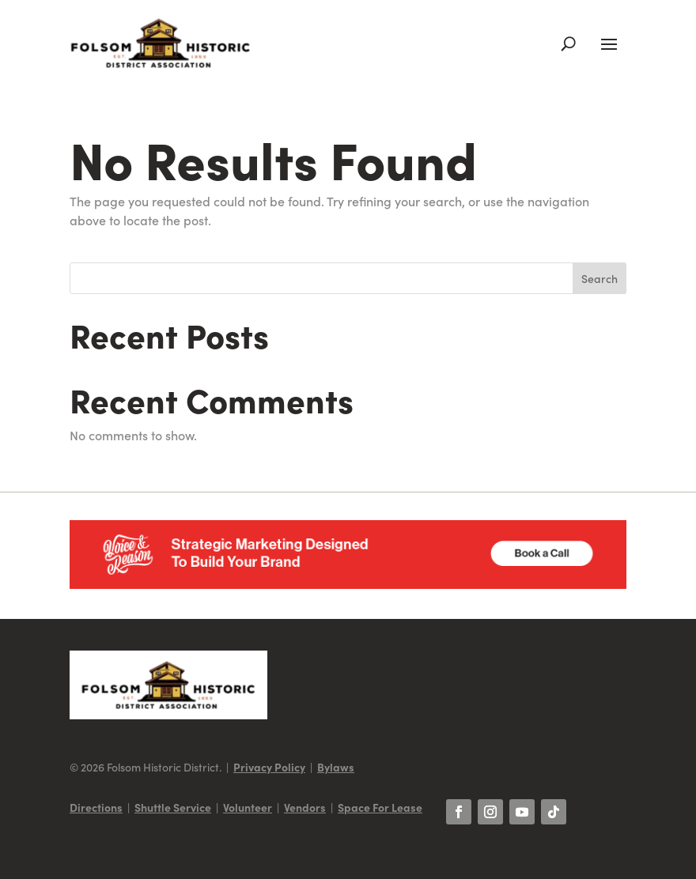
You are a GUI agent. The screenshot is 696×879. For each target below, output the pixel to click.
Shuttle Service (172, 807)
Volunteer (247, 807)
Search (599, 278)
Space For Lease (380, 807)
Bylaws (335, 767)
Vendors (305, 807)
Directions (96, 807)
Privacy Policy (269, 767)
